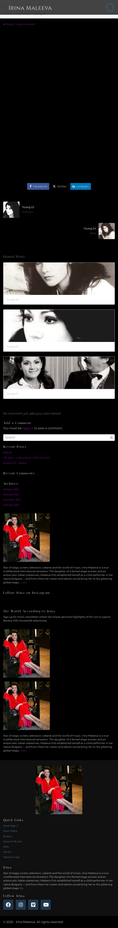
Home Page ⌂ (10, 825)
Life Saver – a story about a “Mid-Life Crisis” (26, 457)
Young (9, 24)
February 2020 (11, 504)
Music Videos (10, 830)
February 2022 (11, 494)
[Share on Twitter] (60, 186)
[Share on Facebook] (38, 186)
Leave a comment (25, 24)
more (24, 582)
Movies (7, 851)
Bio (21, 888)
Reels (6, 846)
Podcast (7, 452)
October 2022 (11, 489)
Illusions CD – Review (15, 462)
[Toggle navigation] (110, 7)
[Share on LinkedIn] (80, 186)
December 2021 (12, 499)
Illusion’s (7, 836)
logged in (28, 428)
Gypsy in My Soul (12, 841)
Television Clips (11, 857)
